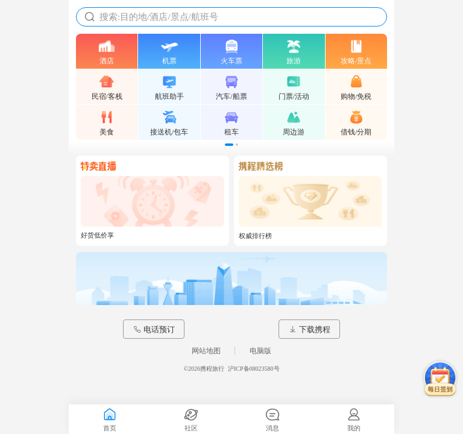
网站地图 (206, 351)
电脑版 (260, 351)
